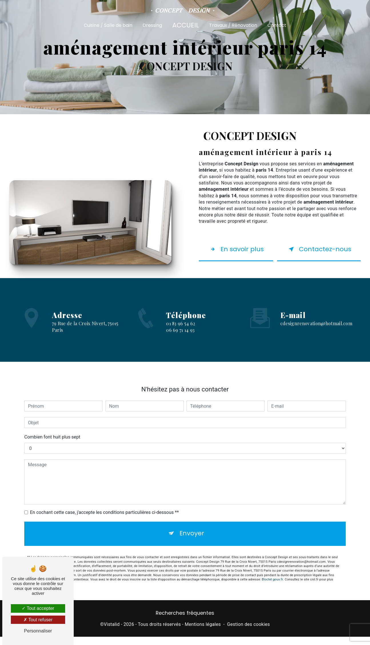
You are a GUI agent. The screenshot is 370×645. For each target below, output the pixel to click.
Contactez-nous (314, 255)
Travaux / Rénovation (233, 25)
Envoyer (192, 538)
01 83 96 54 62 (180, 342)
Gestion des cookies (248, 638)
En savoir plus (233, 255)
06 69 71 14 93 (180, 348)
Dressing (152, 25)
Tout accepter (38, 608)
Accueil (185, 24)
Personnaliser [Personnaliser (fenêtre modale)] (38, 630)
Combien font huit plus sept (52, 441)
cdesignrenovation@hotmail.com (316, 327)
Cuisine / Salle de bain (108, 25)
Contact (276, 25)
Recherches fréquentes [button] (185, 626)
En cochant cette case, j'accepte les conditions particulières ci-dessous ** (104, 516)
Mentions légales (203, 638)
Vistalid (112, 638)
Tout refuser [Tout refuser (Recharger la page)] (38, 619)
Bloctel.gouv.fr (272, 586)
